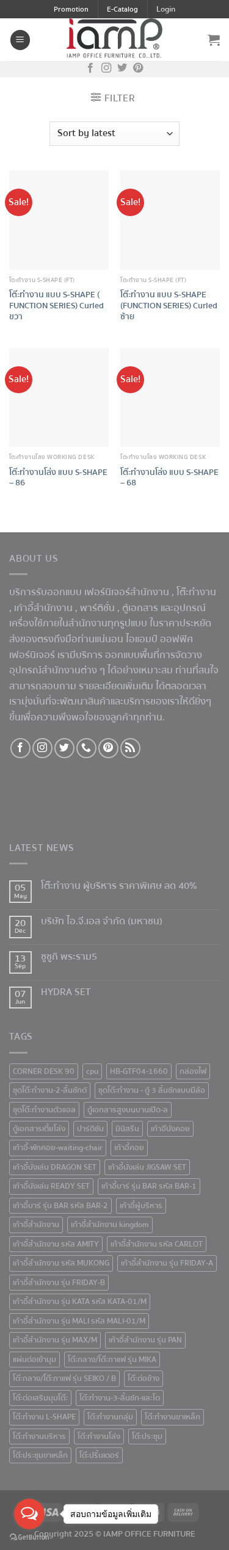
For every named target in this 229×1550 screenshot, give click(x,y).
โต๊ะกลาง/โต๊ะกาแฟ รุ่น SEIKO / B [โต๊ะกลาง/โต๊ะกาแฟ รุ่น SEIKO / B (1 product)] (64, 1378)
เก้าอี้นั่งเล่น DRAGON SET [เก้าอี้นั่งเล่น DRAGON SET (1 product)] (54, 1167)
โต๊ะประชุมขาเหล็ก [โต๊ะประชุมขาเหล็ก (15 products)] (40, 1455)
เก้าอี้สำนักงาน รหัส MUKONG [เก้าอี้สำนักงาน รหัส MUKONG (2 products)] (61, 1263)
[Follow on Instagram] (106, 69)
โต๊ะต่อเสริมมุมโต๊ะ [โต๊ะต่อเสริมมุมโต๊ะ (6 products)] (40, 1398)
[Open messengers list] (29, 1514)
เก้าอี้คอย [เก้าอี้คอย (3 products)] (129, 1148)
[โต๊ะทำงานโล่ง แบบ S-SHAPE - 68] (170, 397)
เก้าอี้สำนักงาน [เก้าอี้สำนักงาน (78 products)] (36, 1225)
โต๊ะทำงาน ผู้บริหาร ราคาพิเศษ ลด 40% (119, 886)
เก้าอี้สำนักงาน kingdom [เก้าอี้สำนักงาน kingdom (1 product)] (110, 1225)
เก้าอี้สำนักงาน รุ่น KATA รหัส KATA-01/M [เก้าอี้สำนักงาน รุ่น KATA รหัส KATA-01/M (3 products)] (80, 1301)
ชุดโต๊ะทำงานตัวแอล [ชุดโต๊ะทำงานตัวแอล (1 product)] (44, 1110)
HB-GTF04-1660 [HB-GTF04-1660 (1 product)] (139, 1071)
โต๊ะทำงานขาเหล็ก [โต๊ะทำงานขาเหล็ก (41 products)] (172, 1417)
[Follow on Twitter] (122, 69)
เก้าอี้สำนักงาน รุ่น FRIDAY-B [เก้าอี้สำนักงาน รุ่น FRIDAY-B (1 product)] (59, 1283)
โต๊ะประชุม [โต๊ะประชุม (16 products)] (147, 1436)
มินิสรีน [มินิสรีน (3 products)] (127, 1129)
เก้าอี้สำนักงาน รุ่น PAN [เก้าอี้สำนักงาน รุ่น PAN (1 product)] (145, 1340)
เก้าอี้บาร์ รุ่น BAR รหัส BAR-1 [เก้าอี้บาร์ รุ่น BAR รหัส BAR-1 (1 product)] (149, 1186)
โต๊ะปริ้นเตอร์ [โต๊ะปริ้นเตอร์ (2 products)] (99, 1455)
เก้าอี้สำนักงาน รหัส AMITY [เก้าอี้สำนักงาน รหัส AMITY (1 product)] (56, 1244)
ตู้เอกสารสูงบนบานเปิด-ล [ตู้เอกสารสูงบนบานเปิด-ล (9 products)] (127, 1110)
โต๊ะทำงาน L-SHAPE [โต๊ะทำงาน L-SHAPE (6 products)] (44, 1417)
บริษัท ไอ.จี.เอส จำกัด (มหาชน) (101, 921)
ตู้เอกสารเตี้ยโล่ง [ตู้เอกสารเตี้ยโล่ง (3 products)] (39, 1129)
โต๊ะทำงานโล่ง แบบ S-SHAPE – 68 (169, 477)
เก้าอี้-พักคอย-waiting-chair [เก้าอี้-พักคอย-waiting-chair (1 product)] (58, 1148)
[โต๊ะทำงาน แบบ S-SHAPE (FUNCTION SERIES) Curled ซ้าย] (170, 220)
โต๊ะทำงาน (196, 592)
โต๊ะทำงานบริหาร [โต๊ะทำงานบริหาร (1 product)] (39, 1436)
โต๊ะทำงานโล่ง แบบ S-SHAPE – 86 (58, 477)
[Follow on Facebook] (90, 69)
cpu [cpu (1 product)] (92, 1071)
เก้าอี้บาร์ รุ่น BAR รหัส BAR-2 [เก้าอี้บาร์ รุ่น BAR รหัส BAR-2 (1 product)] (60, 1206)
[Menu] (20, 40)
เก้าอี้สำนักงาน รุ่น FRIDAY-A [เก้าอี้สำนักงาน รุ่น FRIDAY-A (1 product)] (167, 1263)
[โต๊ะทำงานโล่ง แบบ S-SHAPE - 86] (59, 397)
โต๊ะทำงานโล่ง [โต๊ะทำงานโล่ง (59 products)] (99, 1436)
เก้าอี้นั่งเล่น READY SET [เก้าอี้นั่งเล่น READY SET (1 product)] (51, 1186)
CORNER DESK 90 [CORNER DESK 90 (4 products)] (44, 1071)
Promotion (71, 9)
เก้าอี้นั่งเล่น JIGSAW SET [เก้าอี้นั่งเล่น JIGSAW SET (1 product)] (147, 1167)
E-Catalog (122, 9)
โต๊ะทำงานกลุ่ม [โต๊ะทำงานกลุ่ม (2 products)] (110, 1417)
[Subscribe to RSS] (130, 748)
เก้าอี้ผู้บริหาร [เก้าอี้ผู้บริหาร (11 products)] (141, 1206)
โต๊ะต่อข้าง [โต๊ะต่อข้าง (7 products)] (143, 1378)
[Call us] (86, 748)
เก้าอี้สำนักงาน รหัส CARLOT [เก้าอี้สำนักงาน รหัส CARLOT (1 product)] (157, 1244)
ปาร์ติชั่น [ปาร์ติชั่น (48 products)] (90, 1129)
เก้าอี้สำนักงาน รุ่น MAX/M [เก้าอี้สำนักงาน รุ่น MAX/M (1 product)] (55, 1340)
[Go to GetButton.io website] (29, 1537)
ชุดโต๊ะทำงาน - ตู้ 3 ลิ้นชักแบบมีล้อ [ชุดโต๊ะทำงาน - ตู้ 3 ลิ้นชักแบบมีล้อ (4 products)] (151, 1090)
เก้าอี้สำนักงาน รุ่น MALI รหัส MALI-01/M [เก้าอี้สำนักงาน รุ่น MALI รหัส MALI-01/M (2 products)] (79, 1321)
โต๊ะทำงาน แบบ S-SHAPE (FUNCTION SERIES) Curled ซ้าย (168, 305)
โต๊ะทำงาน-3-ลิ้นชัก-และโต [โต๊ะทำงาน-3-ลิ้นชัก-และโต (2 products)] (119, 1398)
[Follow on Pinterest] (138, 69)
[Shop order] (114, 133)
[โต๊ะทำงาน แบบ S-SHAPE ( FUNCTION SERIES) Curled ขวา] (59, 220)
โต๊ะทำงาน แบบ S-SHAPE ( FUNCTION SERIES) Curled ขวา (56, 305)
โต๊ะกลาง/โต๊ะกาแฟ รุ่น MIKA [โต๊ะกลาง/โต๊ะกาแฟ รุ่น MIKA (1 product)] (112, 1359)
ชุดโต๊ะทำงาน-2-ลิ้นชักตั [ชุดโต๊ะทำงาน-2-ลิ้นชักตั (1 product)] (50, 1090)
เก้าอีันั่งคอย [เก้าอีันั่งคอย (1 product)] (170, 1129)
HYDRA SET (65, 992)
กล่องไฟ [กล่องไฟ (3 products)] (193, 1071)
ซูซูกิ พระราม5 (69, 957)
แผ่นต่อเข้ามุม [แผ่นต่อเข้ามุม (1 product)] (34, 1359)
